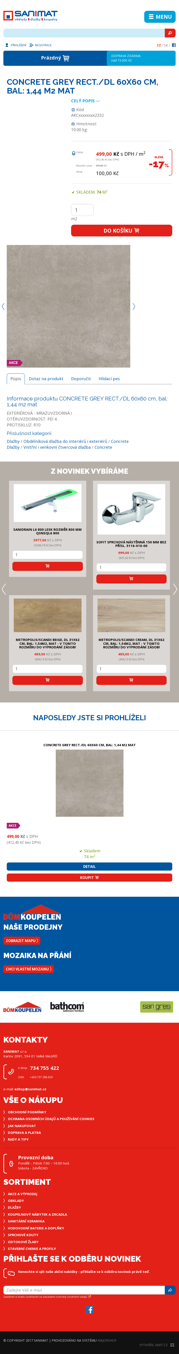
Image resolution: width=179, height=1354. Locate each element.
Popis (15, 378)
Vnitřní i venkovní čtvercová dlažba (57, 447)
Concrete (120, 441)
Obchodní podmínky (27, 1112)
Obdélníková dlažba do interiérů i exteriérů (65, 441)
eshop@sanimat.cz (30, 1089)
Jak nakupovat (22, 1125)
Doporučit (81, 378)
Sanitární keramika (26, 1221)
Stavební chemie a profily (32, 1248)
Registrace (40, 44)
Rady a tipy (18, 1139)
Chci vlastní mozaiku (28, 969)
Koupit (89, 877)
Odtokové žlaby (23, 1242)
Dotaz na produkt (46, 378)
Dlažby (13, 441)
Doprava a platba (24, 1132)
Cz (159, 45)
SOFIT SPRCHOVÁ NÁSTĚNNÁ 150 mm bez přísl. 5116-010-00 (131, 544)
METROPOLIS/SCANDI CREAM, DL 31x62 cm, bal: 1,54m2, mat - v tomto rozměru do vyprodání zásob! (131, 643)
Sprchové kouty (23, 1235)
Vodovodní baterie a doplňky (36, 1228)
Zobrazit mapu (22, 940)
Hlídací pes (109, 378)
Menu (160, 16)
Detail (89, 866)
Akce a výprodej (22, 1194)
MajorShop (107, 1340)
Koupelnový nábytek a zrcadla (37, 1214)
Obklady (16, 1200)
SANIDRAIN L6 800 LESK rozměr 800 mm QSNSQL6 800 (47, 531)
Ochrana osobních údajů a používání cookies (51, 1118)
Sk (166, 45)
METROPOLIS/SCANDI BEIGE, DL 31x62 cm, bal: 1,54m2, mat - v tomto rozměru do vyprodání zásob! (47, 643)
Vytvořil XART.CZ (156, 1345)
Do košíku (122, 230)
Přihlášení (15, 44)
